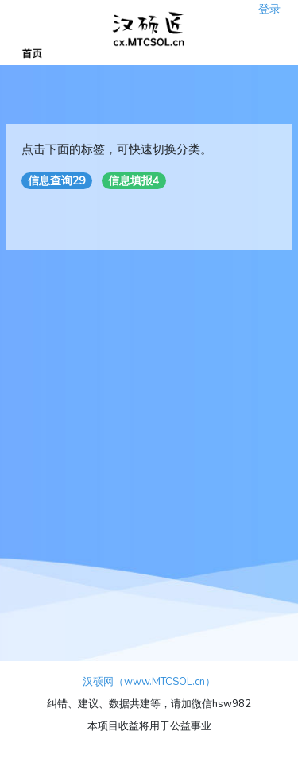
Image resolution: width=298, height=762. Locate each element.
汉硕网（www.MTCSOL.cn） (149, 682)
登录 (269, 4)
